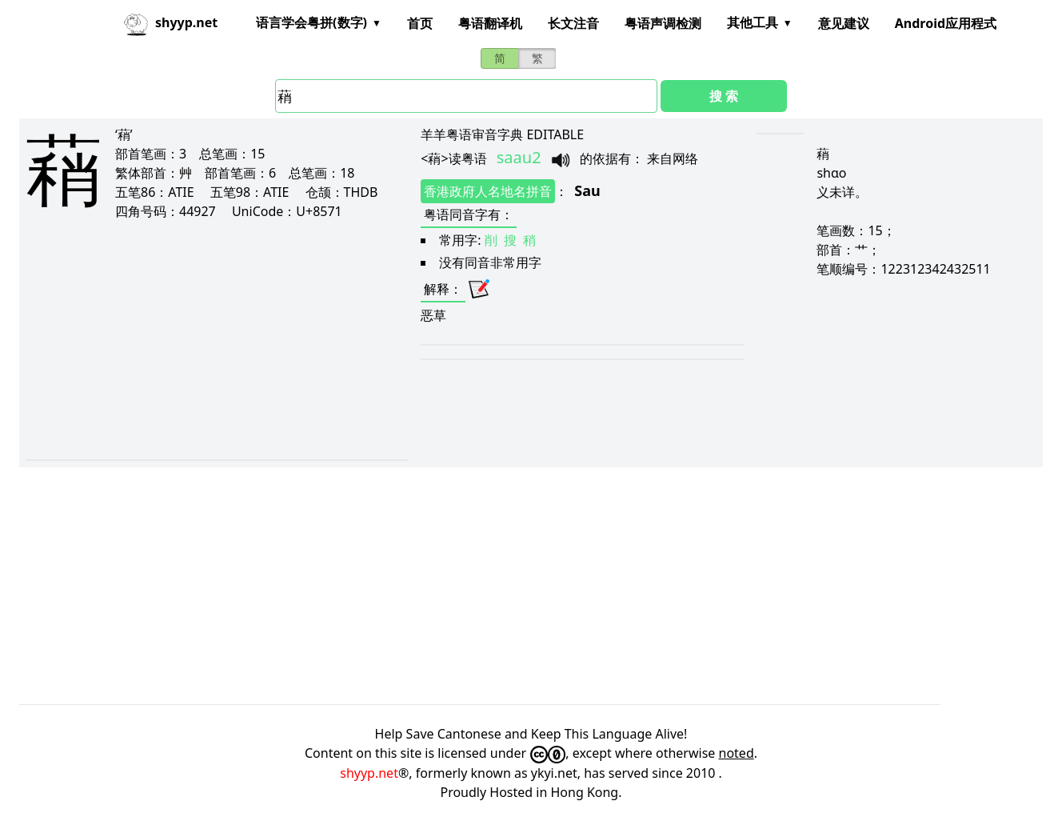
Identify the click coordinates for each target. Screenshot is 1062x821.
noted (736, 753)
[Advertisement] (194, 339)
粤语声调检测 (663, 23)
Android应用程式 (945, 23)
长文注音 (573, 23)
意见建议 (843, 23)
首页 (420, 23)
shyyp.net (369, 773)
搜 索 (723, 96)
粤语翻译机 (490, 23)
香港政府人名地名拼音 (488, 191)
